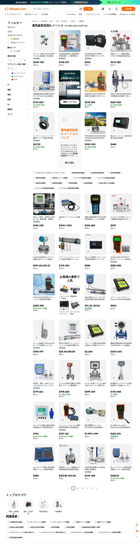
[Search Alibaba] (55, 9)
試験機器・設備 (46, 21)
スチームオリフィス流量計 (36, 522)
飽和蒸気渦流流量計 (77, 173)
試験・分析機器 (61, 21)
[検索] (88, 9)
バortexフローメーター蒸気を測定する (21, 532)
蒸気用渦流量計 (115, 173)
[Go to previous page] (68, 488)
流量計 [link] (81, 21)
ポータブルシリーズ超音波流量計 (81, 532)
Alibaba (34, 21)
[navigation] (17, 255)
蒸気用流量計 (54, 527)
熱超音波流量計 (40, 183)
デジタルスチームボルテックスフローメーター (49, 173)
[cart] (110, 9)
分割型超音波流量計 (15, 522)
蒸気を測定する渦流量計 (106, 183)
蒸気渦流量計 (72, 183)
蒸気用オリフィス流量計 (59, 178)
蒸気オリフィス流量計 (82, 522)
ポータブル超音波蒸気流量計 (44, 188)
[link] (137, 525)
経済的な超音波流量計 (16, 527)
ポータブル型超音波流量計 (82, 178)
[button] (80, 8)
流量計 (73, 21)
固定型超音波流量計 (15, 537)
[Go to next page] (96, 488)
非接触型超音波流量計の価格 (89, 527)
